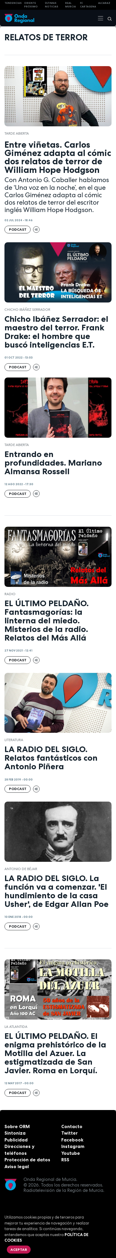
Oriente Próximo (31, 4)
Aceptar (18, 1249)
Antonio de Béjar (20, 869)
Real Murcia (70, 4)
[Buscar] (108, 18)
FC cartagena (88, 4)
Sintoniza (15, 1133)
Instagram (72, 1146)
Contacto (71, 1126)
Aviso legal (16, 1166)
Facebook (72, 1140)
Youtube (70, 1153)
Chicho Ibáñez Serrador (27, 309)
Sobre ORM (17, 1126)
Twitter (69, 1133)
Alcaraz (104, 2)
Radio (9, 594)
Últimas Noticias (51, 4)
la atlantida (15, 1026)
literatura (13, 740)
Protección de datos (27, 1160)
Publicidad (16, 1140)
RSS (65, 1160)
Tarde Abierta (16, 133)
